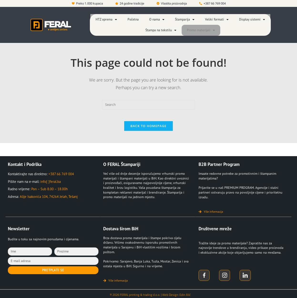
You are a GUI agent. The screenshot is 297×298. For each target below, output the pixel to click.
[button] (109, 18)
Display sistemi (249, 18)
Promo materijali (200, 26)
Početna (136, 18)
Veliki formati (216, 18)
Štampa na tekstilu (162, 26)
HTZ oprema (110, 18)
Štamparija (186, 18)
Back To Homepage (148, 123)
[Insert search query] (148, 99)
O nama (159, 18)
